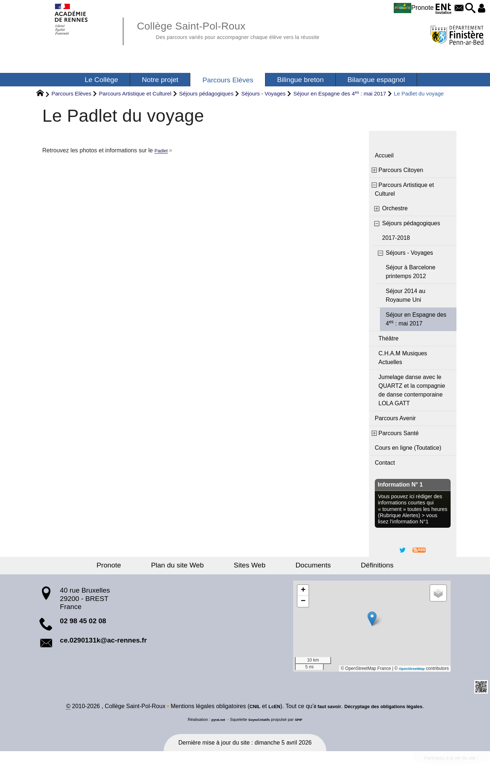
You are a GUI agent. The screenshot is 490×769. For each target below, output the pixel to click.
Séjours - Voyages (263, 93)
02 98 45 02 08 (83, 621)
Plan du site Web (191, 565)
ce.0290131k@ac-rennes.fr (103, 640)
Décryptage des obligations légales (390, 707)
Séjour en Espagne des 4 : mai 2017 (339, 93)
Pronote (396, 8)
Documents (299, 565)
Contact (385, 463)
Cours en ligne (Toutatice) (408, 448)
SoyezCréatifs (259, 720)
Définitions (349, 565)
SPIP (303, 720)
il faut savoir (320, 707)
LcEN (262, 707)
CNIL (240, 707)
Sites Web (249, 565)
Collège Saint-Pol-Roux (251, 29)
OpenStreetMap (408, 668)
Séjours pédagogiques (206, 93)
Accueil (384, 155)
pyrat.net (214, 720)
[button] (464, 8)
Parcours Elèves (71, 93)
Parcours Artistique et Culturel (135, 93)
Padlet (163, 150)
